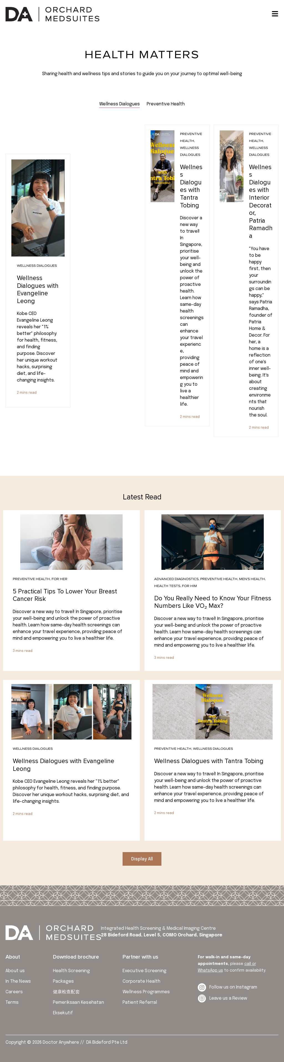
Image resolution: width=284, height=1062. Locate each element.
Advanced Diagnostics (176, 578)
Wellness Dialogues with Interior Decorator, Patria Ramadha (261, 201)
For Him (189, 585)
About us (15, 971)
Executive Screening (145, 971)
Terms (12, 1002)
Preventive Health (31, 578)
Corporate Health (142, 981)
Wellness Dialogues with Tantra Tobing (191, 186)
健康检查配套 (66, 992)
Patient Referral (140, 1002)
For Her (59, 578)
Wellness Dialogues (37, 265)
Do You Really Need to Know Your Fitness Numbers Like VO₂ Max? (212, 602)
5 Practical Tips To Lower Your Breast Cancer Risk (65, 595)
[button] (142, 859)
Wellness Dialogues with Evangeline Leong (38, 289)
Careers (14, 992)
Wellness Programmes (146, 992)
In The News (18, 981)
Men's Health (252, 578)
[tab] (119, 104)
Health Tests (167, 585)
